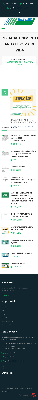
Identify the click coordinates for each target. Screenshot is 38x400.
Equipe (4, 314)
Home (13, 59)
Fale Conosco (6, 325)
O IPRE (4, 310)
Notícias (21, 59)
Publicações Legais (8, 321)
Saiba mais (6, 296)
